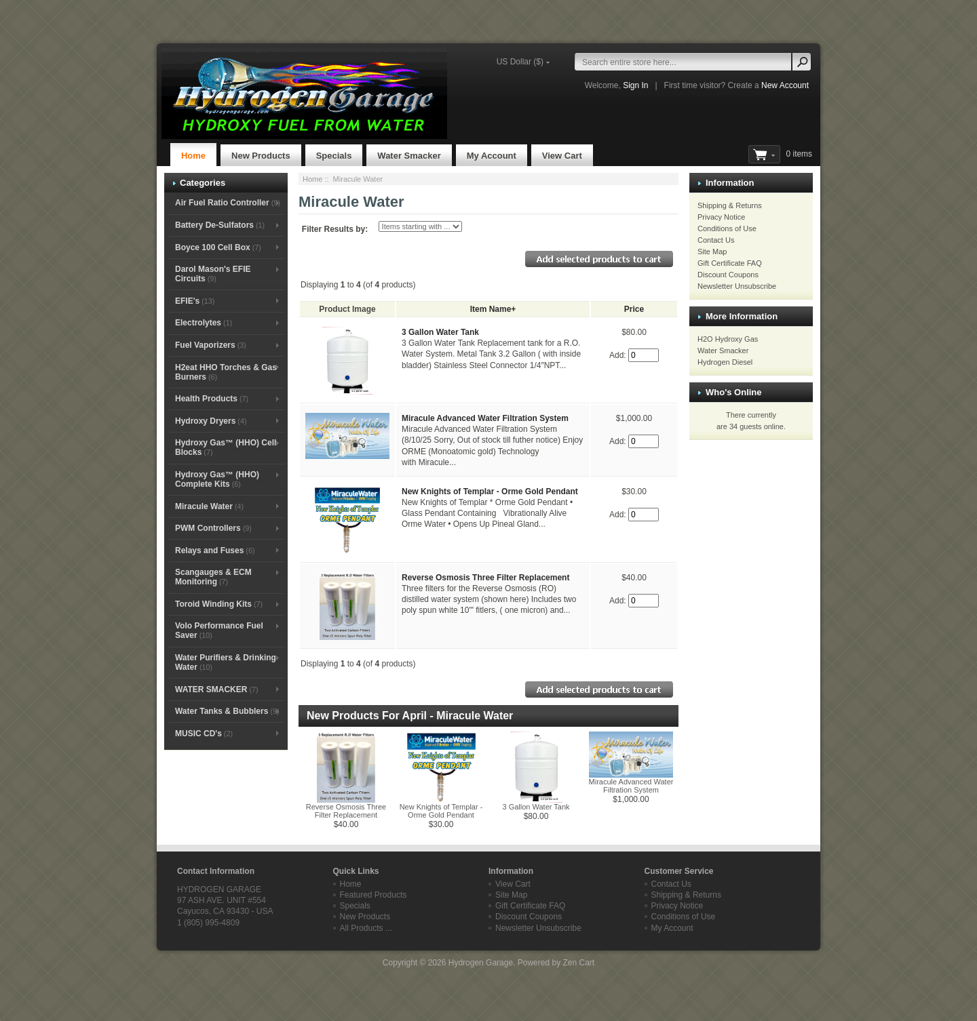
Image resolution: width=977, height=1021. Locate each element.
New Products (260, 156)
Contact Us (715, 240)
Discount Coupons (728, 275)
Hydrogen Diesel (724, 362)
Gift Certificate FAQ (729, 263)
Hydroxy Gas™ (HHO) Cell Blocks (225, 447)
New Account (785, 85)
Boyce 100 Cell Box (218, 247)
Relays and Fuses (215, 550)
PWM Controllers (213, 528)
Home (193, 156)
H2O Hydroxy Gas (727, 339)
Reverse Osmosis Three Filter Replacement (485, 577)
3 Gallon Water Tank (440, 332)
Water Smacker (408, 156)
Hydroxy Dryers (211, 421)
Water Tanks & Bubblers (227, 711)
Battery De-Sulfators (220, 225)
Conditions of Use (726, 228)
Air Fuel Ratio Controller (227, 202)
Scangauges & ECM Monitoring (213, 576)
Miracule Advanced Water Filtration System (485, 418)
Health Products (211, 398)
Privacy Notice (721, 217)
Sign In (635, 85)
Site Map (712, 251)
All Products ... (366, 928)
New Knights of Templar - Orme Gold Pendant (490, 491)
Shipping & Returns (729, 205)
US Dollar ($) (520, 61)
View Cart (562, 156)
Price (634, 309)
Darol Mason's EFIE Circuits (213, 273)
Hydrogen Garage (480, 962)
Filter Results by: (335, 229)
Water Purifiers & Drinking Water (225, 662)
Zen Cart (578, 962)
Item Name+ (493, 309)
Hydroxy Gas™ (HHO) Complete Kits (217, 479)
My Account (491, 156)
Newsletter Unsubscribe (736, 286)
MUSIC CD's (204, 733)
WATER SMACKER (216, 689)
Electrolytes (203, 322)
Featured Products (373, 895)
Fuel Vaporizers (210, 345)
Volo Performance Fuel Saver (219, 630)
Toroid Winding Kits (219, 604)
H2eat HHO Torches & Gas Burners (226, 372)
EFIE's (194, 301)
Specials (334, 156)
